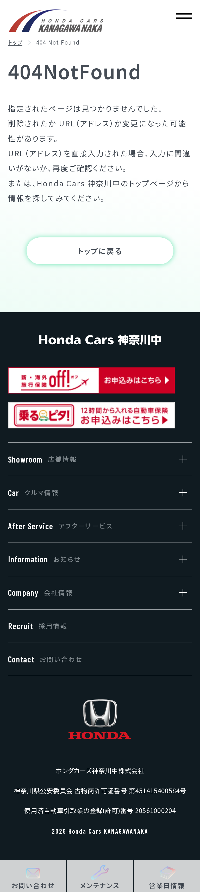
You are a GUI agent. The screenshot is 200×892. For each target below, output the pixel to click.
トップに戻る (100, 252)
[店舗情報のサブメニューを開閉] (180, 459)
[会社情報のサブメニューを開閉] (180, 592)
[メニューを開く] (184, 16)
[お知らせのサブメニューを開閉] (180, 559)
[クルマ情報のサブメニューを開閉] (180, 492)
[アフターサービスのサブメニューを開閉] (180, 526)
